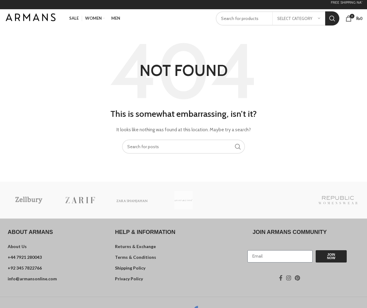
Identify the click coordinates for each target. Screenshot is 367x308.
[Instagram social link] (288, 277)
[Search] (183, 147)
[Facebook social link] (280, 277)
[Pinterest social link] (297, 277)
